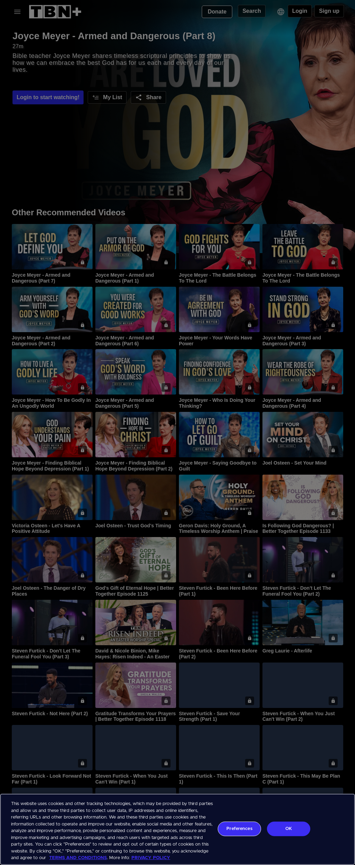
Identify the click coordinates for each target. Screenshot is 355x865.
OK (288, 829)
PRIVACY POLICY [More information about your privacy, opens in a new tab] (150, 858)
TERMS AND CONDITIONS (78, 858)
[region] (177, 829)
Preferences (239, 829)
